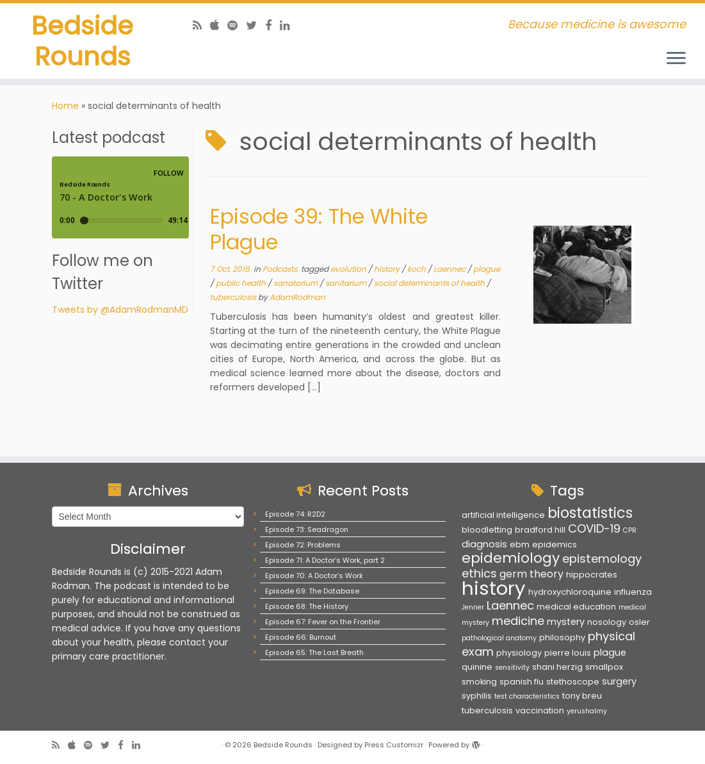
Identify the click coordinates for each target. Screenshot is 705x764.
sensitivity (512, 667)
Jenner (473, 607)
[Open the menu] (676, 59)
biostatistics (590, 512)
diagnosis (484, 544)
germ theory (531, 574)
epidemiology (511, 558)
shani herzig (557, 666)
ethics (479, 573)
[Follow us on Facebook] (272, 25)
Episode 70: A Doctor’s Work (314, 575)
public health (242, 285)
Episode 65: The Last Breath (314, 652)
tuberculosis (234, 299)
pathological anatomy (499, 638)
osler (639, 622)
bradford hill (540, 529)
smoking (479, 681)
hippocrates (591, 574)
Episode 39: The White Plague (319, 231)
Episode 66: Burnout (300, 637)
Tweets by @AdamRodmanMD (120, 312)
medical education (576, 606)
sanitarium (346, 285)
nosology (606, 622)
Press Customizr (393, 745)
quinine (477, 666)
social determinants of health (430, 285)
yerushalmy (587, 711)
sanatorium (296, 285)
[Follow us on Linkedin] (289, 25)
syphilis (477, 695)
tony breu (582, 695)
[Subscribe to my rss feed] (201, 25)
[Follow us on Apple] (218, 25)
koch (417, 271)
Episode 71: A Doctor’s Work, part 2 (325, 560)
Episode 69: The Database (312, 591)
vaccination (539, 710)
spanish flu (521, 681)
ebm (520, 544)
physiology (519, 652)
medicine (518, 621)
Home (65, 108)
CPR (629, 530)
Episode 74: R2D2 (295, 514)
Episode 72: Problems (303, 545)
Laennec (450, 271)
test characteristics (527, 696)
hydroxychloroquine (570, 591)
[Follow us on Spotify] (236, 25)
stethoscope (572, 681)
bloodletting (487, 529)
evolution (349, 271)
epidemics (554, 544)
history (387, 271)
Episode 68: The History (306, 606)
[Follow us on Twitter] (255, 25)
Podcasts (281, 271)
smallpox (604, 666)
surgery (619, 681)
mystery (566, 621)
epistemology (602, 559)
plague (486, 271)
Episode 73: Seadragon (306, 529)
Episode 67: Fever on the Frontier (322, 622)
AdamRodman (297, 299)
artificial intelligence (503, 515)
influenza (633, 591)
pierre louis (567, 652)
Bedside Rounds (82, 41)
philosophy (562, 637)
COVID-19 (594, 528)
